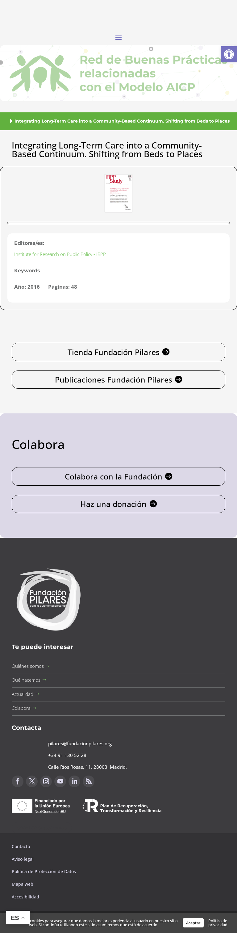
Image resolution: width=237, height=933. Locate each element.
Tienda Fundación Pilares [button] (114, 352)
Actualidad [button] (22, 694)
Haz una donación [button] (113, 504)
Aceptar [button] (193, 923)
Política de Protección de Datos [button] (44, 871)
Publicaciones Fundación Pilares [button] (113, 379)
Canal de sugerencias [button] (42, 827)
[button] (229, 54)
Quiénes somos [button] (28, 666)
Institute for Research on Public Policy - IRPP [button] (60, 254)
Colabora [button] (21, 708)
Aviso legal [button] (23, 859)
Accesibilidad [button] (25, 897)
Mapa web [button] (22, 884)
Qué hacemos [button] (26, 680)
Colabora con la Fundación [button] (113, 476)
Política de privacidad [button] (217, 922)
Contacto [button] (21, 846)
